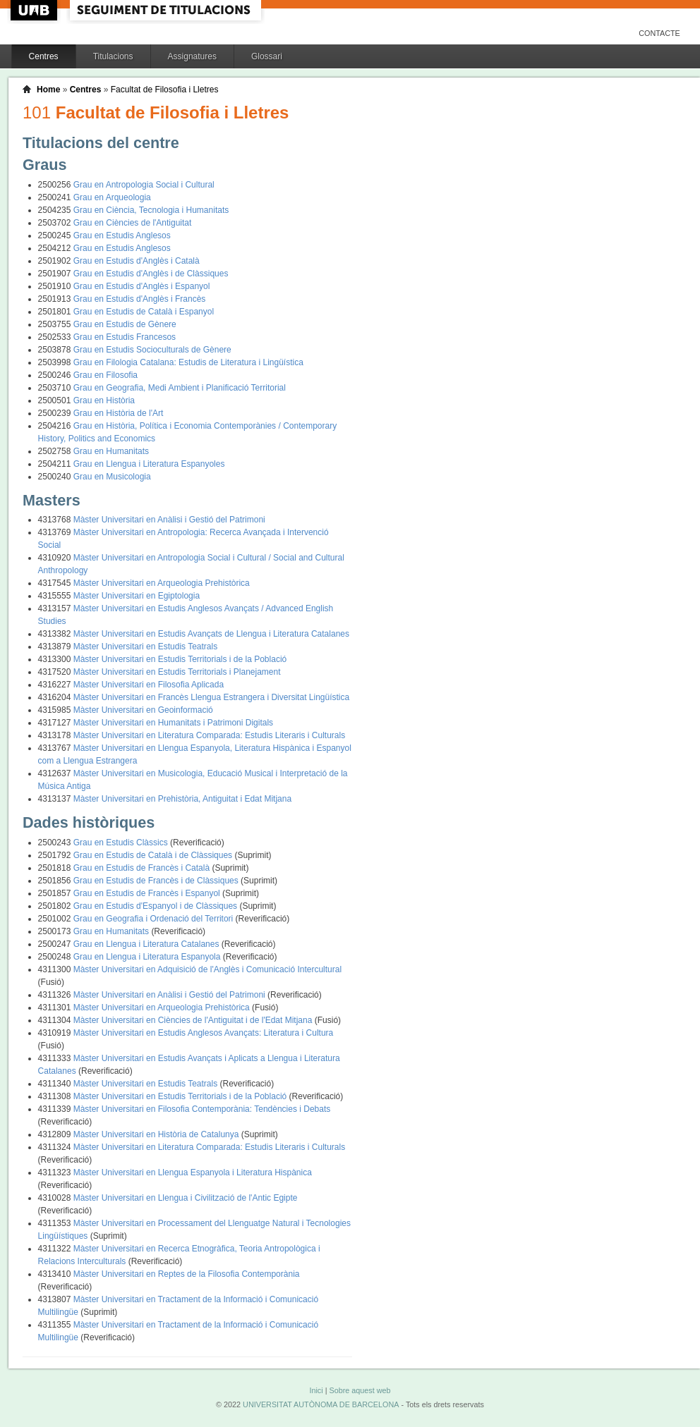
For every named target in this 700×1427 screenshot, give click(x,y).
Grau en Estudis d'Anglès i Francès (139, 299)
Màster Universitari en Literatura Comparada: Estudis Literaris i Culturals (209, 735)
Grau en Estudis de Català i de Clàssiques (154, 855)
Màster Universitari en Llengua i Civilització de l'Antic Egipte (185, 1198)
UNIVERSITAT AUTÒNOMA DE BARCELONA (321, 1404)
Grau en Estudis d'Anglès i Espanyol (141, 286)
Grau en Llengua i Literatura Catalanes (147, 944)
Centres (44, 56)
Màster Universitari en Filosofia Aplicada (148, 685)
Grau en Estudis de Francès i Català (142, 868)
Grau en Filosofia (105, 375)
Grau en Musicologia (112, 477)
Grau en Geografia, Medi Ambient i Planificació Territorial (179, 388)
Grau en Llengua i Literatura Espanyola (148, 957)
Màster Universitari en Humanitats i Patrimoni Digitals (173, 723)
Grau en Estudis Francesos (124, 337)
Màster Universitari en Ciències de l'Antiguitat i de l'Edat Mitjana (194, 1020)
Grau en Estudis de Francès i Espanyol (147, 893)
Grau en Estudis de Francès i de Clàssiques (157, 881)
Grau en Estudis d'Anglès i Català (136, 261)
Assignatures (192, 56)
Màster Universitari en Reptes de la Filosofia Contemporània (186, 1274)
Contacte (659, 33)
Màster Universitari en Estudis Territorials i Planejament (177, 672)
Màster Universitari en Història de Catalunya (157, 1134)
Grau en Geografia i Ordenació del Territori (154, 919)
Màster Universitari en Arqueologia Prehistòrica (161, 583)
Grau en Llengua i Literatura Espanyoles (149, 464)
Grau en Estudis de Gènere (124, 324)
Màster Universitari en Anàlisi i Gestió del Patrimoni (169, 520)
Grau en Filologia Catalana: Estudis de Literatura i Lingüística (188, 362)
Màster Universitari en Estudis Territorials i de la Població (180, 659)
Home (48, 89)
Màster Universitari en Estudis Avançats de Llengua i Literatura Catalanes (211, 634)
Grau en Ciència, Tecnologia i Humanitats (151, 210)
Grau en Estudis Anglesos (122, 235)
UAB (35, 10)
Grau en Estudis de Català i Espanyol (143, 312)
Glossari (266, 56)
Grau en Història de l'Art (118, 413)
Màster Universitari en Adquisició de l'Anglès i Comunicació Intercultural (207, 969)
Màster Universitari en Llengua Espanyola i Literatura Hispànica (192, 1172)
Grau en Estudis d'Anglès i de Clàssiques (151, 273)
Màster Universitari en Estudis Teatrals (145, 646)
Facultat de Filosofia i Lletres (165, 89)
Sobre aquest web (359, 1390)
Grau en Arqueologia (112, 197)
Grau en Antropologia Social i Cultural (144, 185)
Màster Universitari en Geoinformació (143, 710)
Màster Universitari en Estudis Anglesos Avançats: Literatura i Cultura (203, 1033)
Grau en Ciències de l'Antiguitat (132, 223)
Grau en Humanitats (111, 451)
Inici (315, 1390)
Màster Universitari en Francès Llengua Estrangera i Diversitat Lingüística (211, 697)
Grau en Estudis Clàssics (121, 842)
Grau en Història (104, 400)
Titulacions (113, 56)
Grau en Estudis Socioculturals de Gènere (152, 350)
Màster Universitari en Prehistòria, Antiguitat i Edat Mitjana (182, 799)
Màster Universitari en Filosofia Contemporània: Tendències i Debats (202, 1109)
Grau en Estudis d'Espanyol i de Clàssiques (156, 906)
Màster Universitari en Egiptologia (136, 596)
